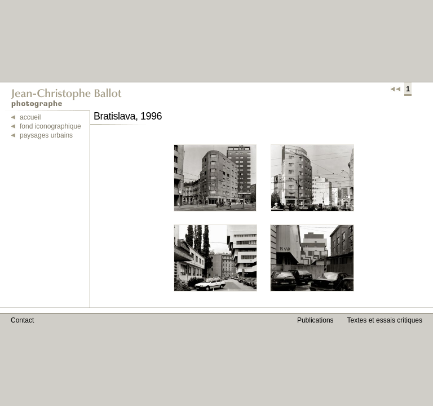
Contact (22, 320)
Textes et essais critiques (384, 320)
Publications (315, 320)
